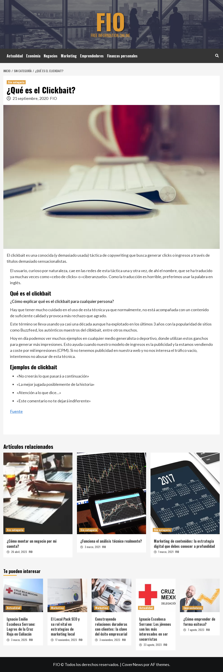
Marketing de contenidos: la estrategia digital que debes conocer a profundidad (184, 543)
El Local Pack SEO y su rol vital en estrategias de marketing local (65, 626)
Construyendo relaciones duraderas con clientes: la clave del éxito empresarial (111, 626)
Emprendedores (92, 56)
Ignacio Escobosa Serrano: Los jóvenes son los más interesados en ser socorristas (155, 629)
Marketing (69, 56)
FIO (110, 21)
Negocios (51, 56)
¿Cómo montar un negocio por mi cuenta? (31, 543)
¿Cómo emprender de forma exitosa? (199, 621)
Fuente (16, 411)
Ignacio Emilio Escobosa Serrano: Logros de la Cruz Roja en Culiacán (21, 626)
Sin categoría (16, 82)
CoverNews (132, 664)
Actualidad (15, 56)
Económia (33, 56)
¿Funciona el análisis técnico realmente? (111, 541)
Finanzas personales (122, 56)
